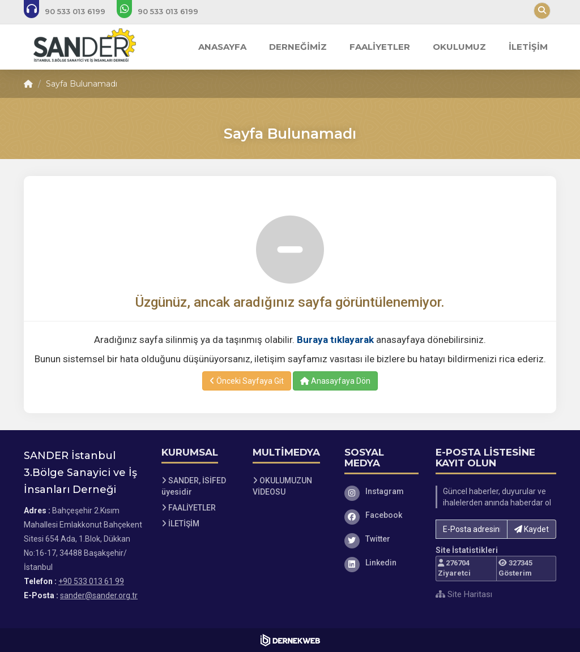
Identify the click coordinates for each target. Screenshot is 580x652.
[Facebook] (381, 515)
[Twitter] (381, 538)
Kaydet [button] (531, 529)
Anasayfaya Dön (335, 380)
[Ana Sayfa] (81, 47)
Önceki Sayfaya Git (247, 380)
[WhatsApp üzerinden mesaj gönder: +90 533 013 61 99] (165, 11)
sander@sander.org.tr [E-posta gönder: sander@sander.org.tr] (99, 595)
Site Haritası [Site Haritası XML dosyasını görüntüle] (464, 594)
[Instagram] (381, 491)
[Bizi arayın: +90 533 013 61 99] (72, 11)
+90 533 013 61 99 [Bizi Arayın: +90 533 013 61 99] (91, 581)
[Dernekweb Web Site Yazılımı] (290, 640)
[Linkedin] (381, 562)
